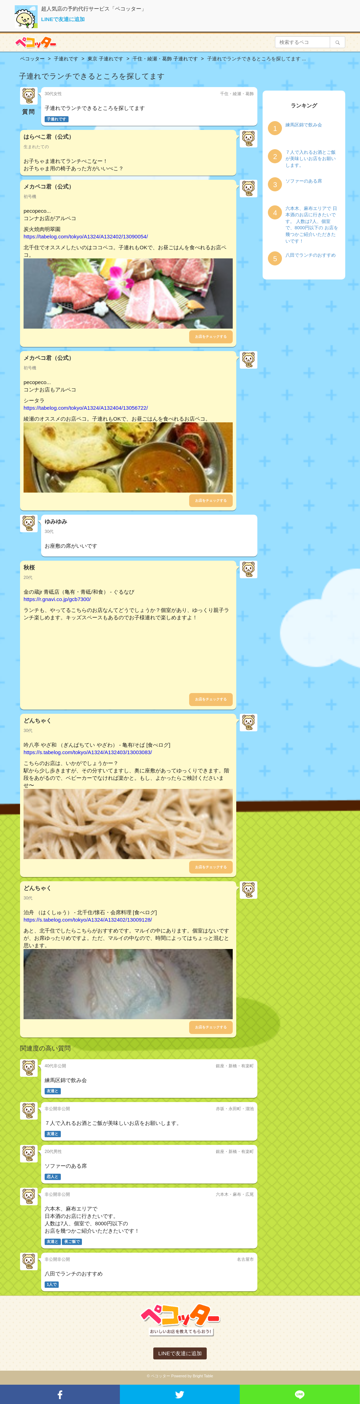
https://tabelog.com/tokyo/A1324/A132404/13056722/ (86, 408)
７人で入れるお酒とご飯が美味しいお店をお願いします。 (310, 159)
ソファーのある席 (303, 181)
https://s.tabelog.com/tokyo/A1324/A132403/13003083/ (88, 752)
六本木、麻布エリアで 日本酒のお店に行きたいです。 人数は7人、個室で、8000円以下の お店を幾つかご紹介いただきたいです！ (311, 225)
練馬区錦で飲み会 (303, 124)
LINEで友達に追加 (63, 19)
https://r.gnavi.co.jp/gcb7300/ (57, 599)
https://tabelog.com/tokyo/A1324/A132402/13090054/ (86, 236)
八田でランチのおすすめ (310, 255)
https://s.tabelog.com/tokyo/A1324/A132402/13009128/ (88, 920)
